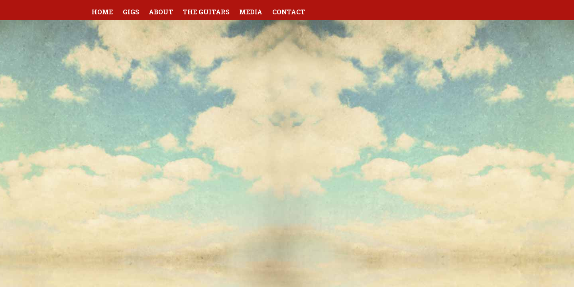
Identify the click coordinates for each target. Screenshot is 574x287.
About (161, 12)
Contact (288, 12)
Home (102, 12)
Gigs (131, 12)
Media (250, 12)
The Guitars (206, 12)
